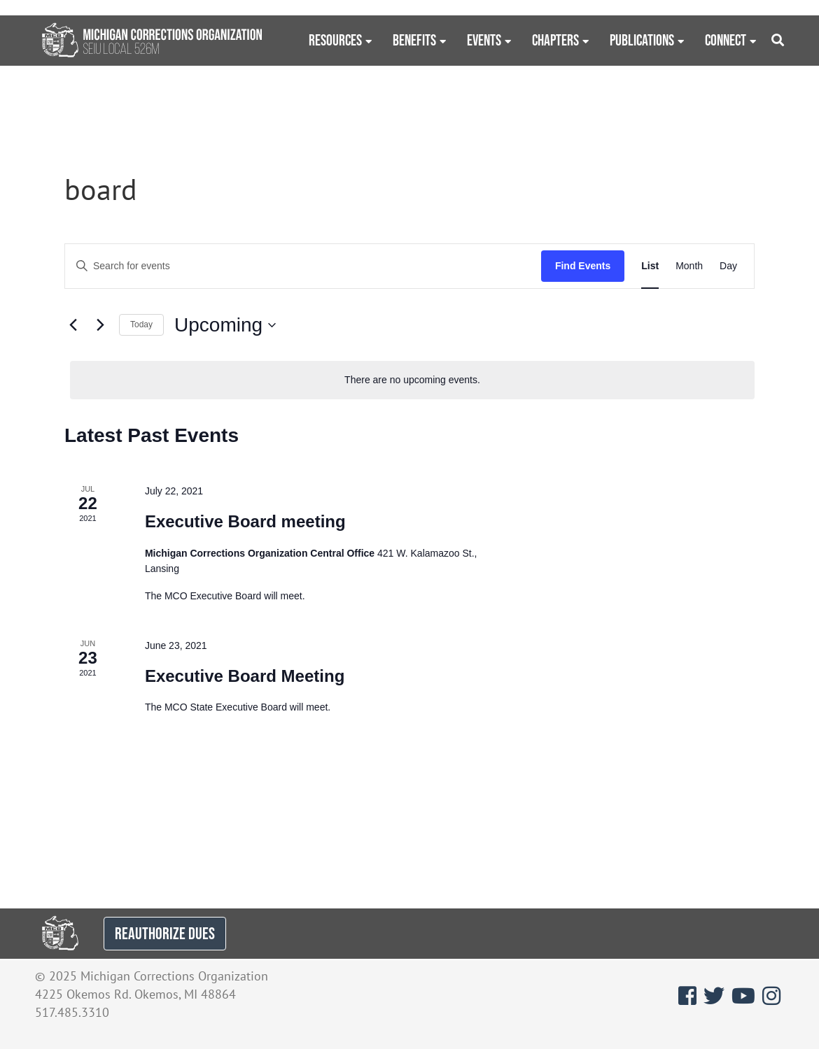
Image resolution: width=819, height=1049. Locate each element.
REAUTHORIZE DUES (165, 933)
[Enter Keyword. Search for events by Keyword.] (303, 266)
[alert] (412, 380)
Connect (725, 39)
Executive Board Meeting (244, 675)
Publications (642, 39)
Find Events (582, 265)
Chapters (555, 39)
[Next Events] (100, 325)
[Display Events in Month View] (689, 266)
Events (484, 39)
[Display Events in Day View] (728, 266)
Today (141, 324)
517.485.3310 (72, 1012)
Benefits (414, 39)
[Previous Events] (72, 325)
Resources (335, 39)
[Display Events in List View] (650, 266)
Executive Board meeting (245, 521)
